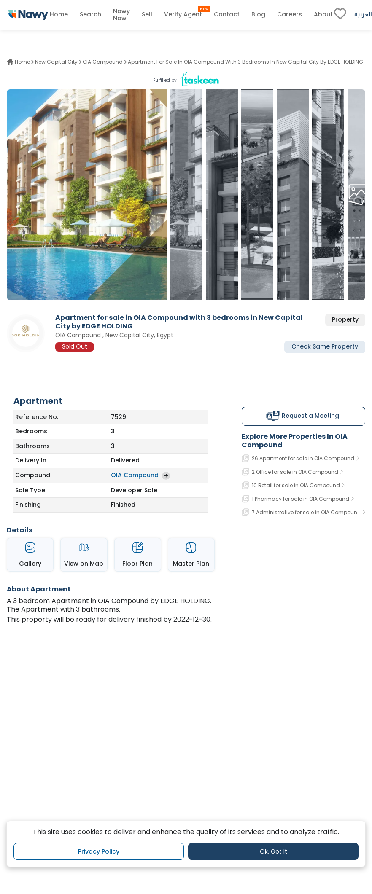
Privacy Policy (98, 851)
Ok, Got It (273, 851)
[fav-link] (340, 14)
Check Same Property (324, 346)
